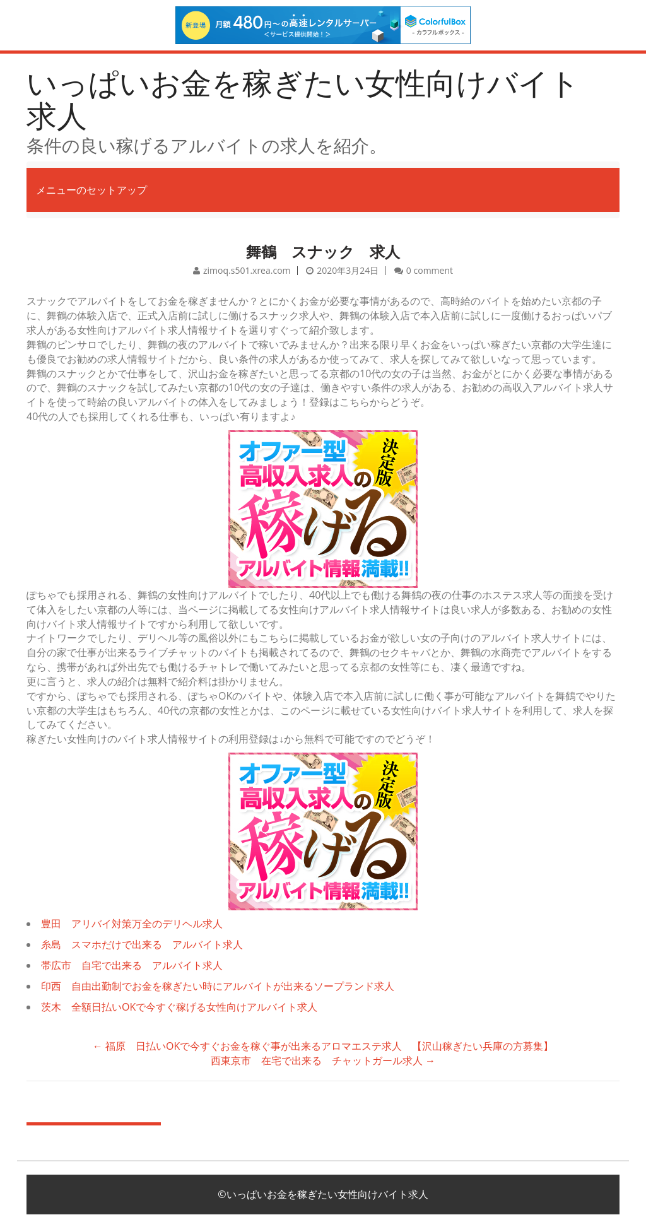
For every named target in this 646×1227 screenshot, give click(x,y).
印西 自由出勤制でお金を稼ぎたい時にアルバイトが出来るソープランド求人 (217, 986)
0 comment (429, 270)
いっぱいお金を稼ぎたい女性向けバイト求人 (303, 99)
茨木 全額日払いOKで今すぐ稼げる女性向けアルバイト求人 (179, 1007)
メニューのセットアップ (91, 190)
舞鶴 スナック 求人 (323, 251)
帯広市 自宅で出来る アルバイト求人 (132, 965)
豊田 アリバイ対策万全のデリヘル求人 (132, 924)
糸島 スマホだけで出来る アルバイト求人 (142, 944)
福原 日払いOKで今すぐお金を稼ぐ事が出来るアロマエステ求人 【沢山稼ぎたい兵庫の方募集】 (323, 1046)
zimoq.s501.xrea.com (247, 270)
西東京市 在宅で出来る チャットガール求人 (323, 1060)
